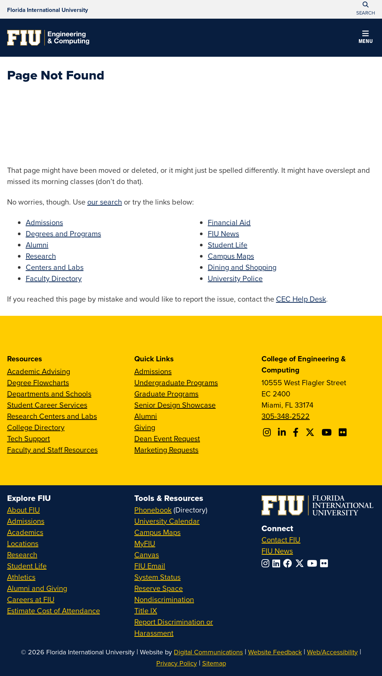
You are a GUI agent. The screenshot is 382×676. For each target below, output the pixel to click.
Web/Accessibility (332, 652)
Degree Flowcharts (38, 382)
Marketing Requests (166, 449)
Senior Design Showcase (175, 404)
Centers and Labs (55, 267)
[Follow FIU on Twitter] (301, 563)
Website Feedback (275, 652)
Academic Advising (38, 371)
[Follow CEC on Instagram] (268, 432)
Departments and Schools (49, 393)
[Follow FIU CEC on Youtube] (327, 432)
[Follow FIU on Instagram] (267, 563)
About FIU (23, 509)
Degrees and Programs (63, 233)
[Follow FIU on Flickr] (325, 563)
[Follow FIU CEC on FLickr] (343, 432)
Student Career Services (47, 404)
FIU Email (149, 565)
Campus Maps (231, 255)
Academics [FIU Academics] (25, 532)
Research (41, 255)
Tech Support (28, 438)
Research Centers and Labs (52, 416)
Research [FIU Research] (22, 554)
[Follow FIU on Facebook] (289, 563)
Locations (22, 543)
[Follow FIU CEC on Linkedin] (282, 432)
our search (104, 201)
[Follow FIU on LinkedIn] (277, 563)
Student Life (227, 244)
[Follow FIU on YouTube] (313, 563)
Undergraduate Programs (176, 382)
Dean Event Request (167, 438)
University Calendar (167, 520)
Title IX (145, 610)
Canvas (146, 554)
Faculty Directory (54, 278)
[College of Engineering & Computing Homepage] (48, 38)
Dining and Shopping (242, 267)
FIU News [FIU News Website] (277, 550)
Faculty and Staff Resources (52, 449)
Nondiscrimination (164, 599)
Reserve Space (158, 588)
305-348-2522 (286, 416)
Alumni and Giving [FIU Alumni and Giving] (37, 588)
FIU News (223, 233)
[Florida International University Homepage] (47, 9)
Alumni (37, 244)
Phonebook (153, 509)
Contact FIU (281, 539)
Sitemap (214, 663)
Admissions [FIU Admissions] (25, 520)
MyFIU (144, 543)
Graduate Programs (166, 393)
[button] (365, 38)
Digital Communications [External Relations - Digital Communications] (208, 652)
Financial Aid (229, 222)
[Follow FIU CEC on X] (311, 432)
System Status (157, 576)
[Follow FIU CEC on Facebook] (296, 432)
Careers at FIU (30, 599)
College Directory (36, 427)
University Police (235, 278)
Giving (144, 427)
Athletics (21, 576)
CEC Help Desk (301, 298)
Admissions (44, 222)
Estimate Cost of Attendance (53, 610)
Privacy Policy (176, 663)
